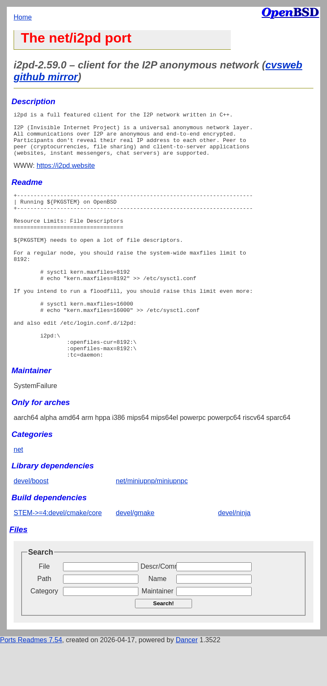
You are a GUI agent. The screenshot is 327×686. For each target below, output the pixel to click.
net (18, 491)
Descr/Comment (158, 608)
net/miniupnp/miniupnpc (152, 523)
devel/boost (31, 523)
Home (23, 17)
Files (18, 571)
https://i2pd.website (66, 174)
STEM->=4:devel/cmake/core (58, 554)
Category (44, 633)
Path (44, 620)
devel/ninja (234, 554)
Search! (163, 645)
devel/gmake (135, 554)
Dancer (187, 682)
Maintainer (158, 633)
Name (158, 620)
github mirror (46, 76)
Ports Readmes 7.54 (31, 682)
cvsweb (283, 65)
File (44, 608)
